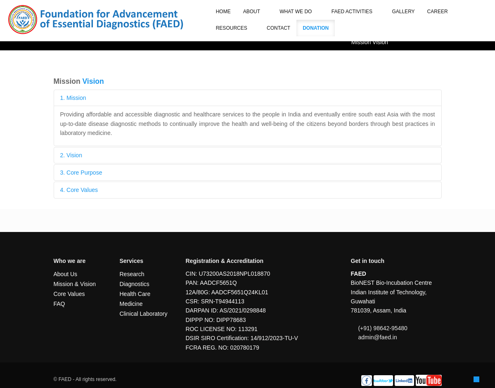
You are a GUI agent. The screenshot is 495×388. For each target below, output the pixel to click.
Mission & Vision (75, 284)
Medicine (131, 303)
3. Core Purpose (81, 172)
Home (223, 11)
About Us (66, 274)
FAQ (59, 303)
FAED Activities (356, 12)
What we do (299, 12)
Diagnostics (134, 284)
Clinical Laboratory (144, 313)
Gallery (403, 11)
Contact (278, 28)
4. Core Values (79, 190)
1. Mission (73, 98)
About (255, 12)
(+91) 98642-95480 (382, 328)
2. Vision (71, 155)
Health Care (135, 294)
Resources (235, 28)
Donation (316, 28)
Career (437, 11)
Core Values (69, 294)
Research (132, 274)
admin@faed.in (377, 337)
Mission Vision (369, 42)
